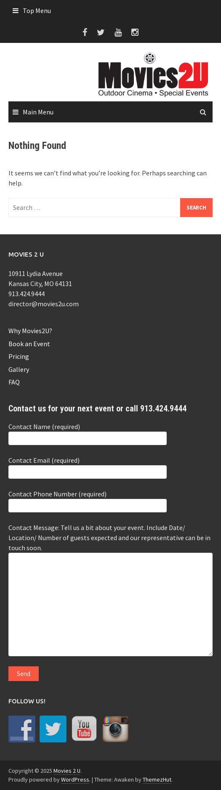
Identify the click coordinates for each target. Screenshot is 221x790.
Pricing (18, 356)
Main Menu (38, 112)
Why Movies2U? (30, 330)
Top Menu (37, 10)
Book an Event (29, 343)
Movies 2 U (66, 770)
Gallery (18, 369)
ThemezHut (157, 779)
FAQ (14, 382)
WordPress (75, 779)
